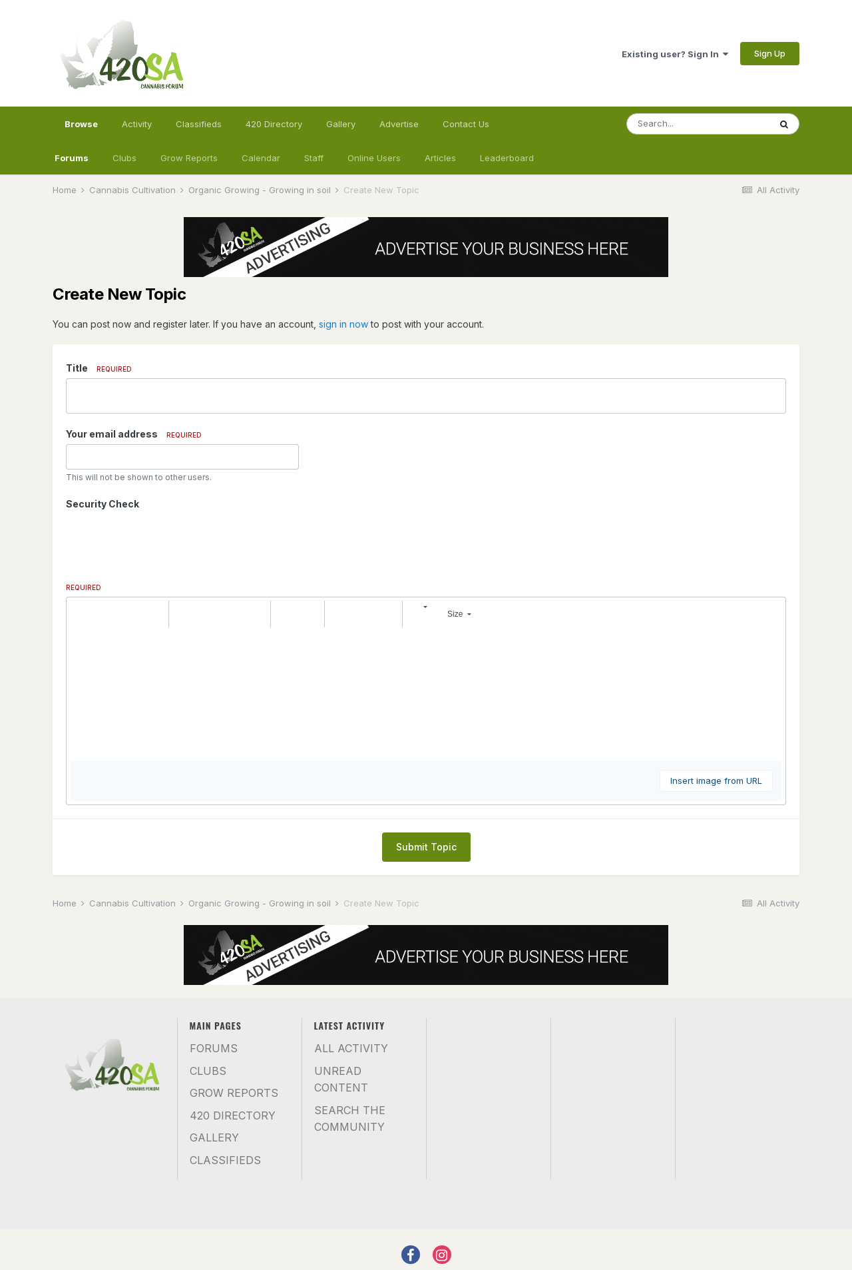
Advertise (399, 124)
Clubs (124, 158)
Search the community (349, 1119)
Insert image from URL (716, 780)
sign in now (343, 324)
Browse (81, 130)
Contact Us (466, 124)
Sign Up (769, 53)
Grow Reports (189, 158)
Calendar (261, 158)
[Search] (698, 124)
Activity (137, 124)
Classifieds (199, 124)
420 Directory (274, 124)
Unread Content (341, 1079)
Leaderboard (507, 158)
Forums (72, 158)
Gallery (340, 124)
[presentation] (167, 540)
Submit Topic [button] (426, 846)
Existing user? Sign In (675, 54)
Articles (440, 158)
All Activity (351, 1048)
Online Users (374, 158)
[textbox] (426, 694)
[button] (82, 614)
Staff (313, 158)
